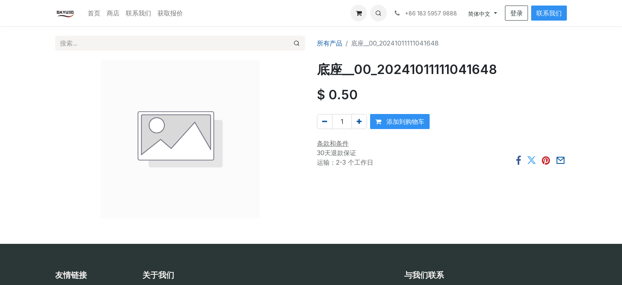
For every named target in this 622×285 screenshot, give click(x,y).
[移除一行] (324, 121)
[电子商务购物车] (358, 13)
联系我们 (549, 13)
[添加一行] (359, 121)
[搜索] (296, 43)
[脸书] (518, 160)
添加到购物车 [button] (399, 121)
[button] (378, 13)
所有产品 (329, 43)
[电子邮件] (560, 160)
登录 (516, 13)
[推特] (531, 160)
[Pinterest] (546, 160)
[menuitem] (94, 13)
